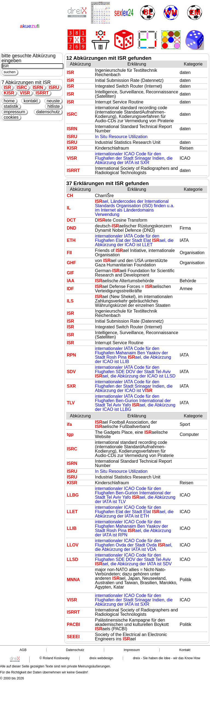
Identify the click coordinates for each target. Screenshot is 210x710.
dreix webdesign (101, 658)
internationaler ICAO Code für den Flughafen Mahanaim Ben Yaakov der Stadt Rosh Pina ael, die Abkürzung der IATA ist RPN (133, 528)
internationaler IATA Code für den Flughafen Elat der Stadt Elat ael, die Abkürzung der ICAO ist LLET (134, 240)
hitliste (53, 106)
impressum (14, 111)
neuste (53, 101)
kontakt (31, 101)
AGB (23, 650)
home (9, 101)
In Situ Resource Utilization (121, 136)
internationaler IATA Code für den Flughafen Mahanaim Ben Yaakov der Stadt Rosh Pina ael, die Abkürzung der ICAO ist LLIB (133, 355)
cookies (11, 117)
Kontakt (185, 650)
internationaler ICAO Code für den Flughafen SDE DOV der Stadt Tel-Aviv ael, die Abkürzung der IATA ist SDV (133, 559)
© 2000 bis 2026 (12, 678)
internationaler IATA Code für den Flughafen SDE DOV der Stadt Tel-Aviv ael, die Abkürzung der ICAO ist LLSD (135, 371)
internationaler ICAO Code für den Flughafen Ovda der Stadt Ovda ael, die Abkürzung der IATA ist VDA (133, 545)
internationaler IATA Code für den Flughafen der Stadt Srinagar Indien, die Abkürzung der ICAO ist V (134, 386)
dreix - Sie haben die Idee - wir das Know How (166, 658)
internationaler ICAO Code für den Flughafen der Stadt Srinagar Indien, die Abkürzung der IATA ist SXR (134, 158)
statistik (11, 106)
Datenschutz (75, 650)
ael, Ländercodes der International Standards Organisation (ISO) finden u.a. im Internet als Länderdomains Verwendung (134, 208)
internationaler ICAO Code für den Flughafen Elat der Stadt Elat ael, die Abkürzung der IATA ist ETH (134, 511)
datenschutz (48, 111)
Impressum (132, 650)
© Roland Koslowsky (54, 658)
